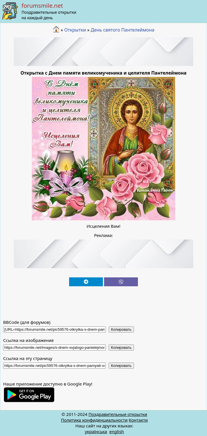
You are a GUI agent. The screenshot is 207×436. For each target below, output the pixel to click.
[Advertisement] (103, 51)
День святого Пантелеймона (122, 30)
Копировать (121, 329)
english (116, 431)
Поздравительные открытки (117, 414)
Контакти (138, 420)
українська (96, 431)
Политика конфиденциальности (94, 420)
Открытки (75, 30)
